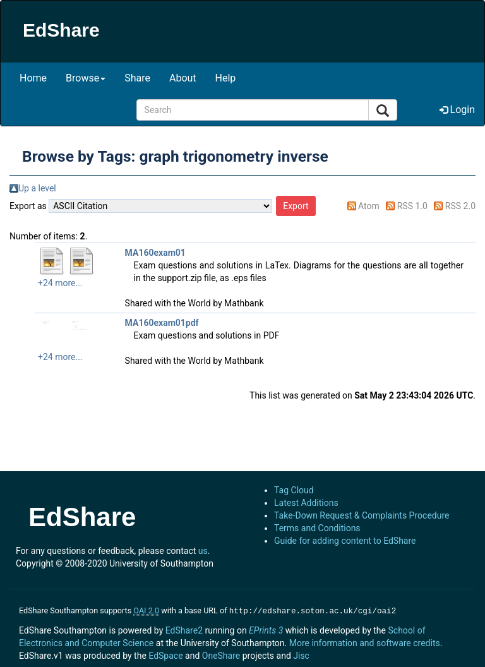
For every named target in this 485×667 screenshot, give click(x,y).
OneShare (221, 654)
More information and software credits (364, 642)
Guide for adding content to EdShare (345, 541)
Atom (369, 206)
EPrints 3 (266, 629)
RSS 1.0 (412, 206)
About (182, 78)
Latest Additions (306, 503)
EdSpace (165, 654)
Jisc (301, 654)
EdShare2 (184, 629)
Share (137, 78)
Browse (85, 78)
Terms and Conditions (317, 528)
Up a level (37, 188)
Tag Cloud (294, 490)
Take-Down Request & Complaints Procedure (361, 515)
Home (33, 78)
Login (457, 110)
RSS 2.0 (460, 206)
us (203, 551)
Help (225, 78)
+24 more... (60, 283)
